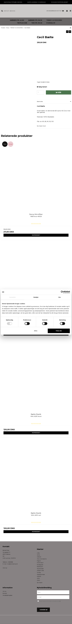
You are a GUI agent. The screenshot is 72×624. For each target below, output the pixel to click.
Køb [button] (58, 92)
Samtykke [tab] (12, 297)
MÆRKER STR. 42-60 (17, 20)
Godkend (43, 609)
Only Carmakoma (42, 559)
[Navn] (53, 592)
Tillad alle (59, 331)
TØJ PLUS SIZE (22, 23)
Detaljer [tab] (36, 297)
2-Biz (38, 553)
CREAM (39, 557)
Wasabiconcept (41, 574)
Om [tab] (59, 297)
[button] (67, 31)
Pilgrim (39, 561)
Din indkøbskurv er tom (55, 11)
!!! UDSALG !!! (50, 23)
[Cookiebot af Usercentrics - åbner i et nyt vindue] (62, 292)
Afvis (35, 331)
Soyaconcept (40, 568)
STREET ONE (40, 570)
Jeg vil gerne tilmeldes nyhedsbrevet (54, 601)
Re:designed (40, 564)
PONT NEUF (40, 562)
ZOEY (38, 580)
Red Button (40, 566)
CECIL (38, 555)
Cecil (44, 126)
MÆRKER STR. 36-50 (35, 20)
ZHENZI (39, 576)
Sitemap (5, 568)
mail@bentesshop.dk (12, 564)
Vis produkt (36, 235)
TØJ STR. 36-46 (36, 23)
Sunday (39, 572)
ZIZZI (38, 578)
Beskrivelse (40, 101)
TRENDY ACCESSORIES (54, 20)
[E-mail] (53, 597)
